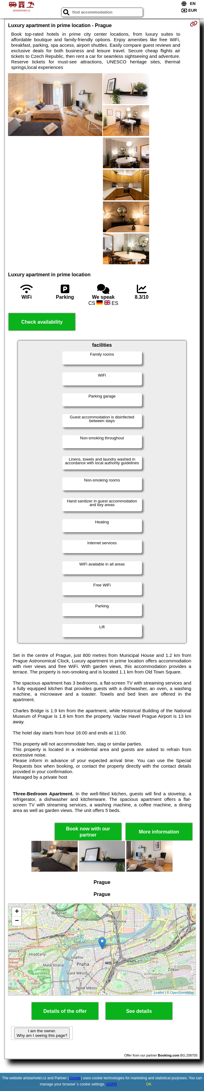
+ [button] (17, 912)
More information (159, 831)
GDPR (111, 1084)
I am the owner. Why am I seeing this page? (42, 1033)
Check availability (42, 322)
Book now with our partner (88, 831)
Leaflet (159, 992)
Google (75, 1078)
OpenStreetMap (182, 992)
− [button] (17, 921)
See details (139, 1011)
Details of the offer (65, 1011)
